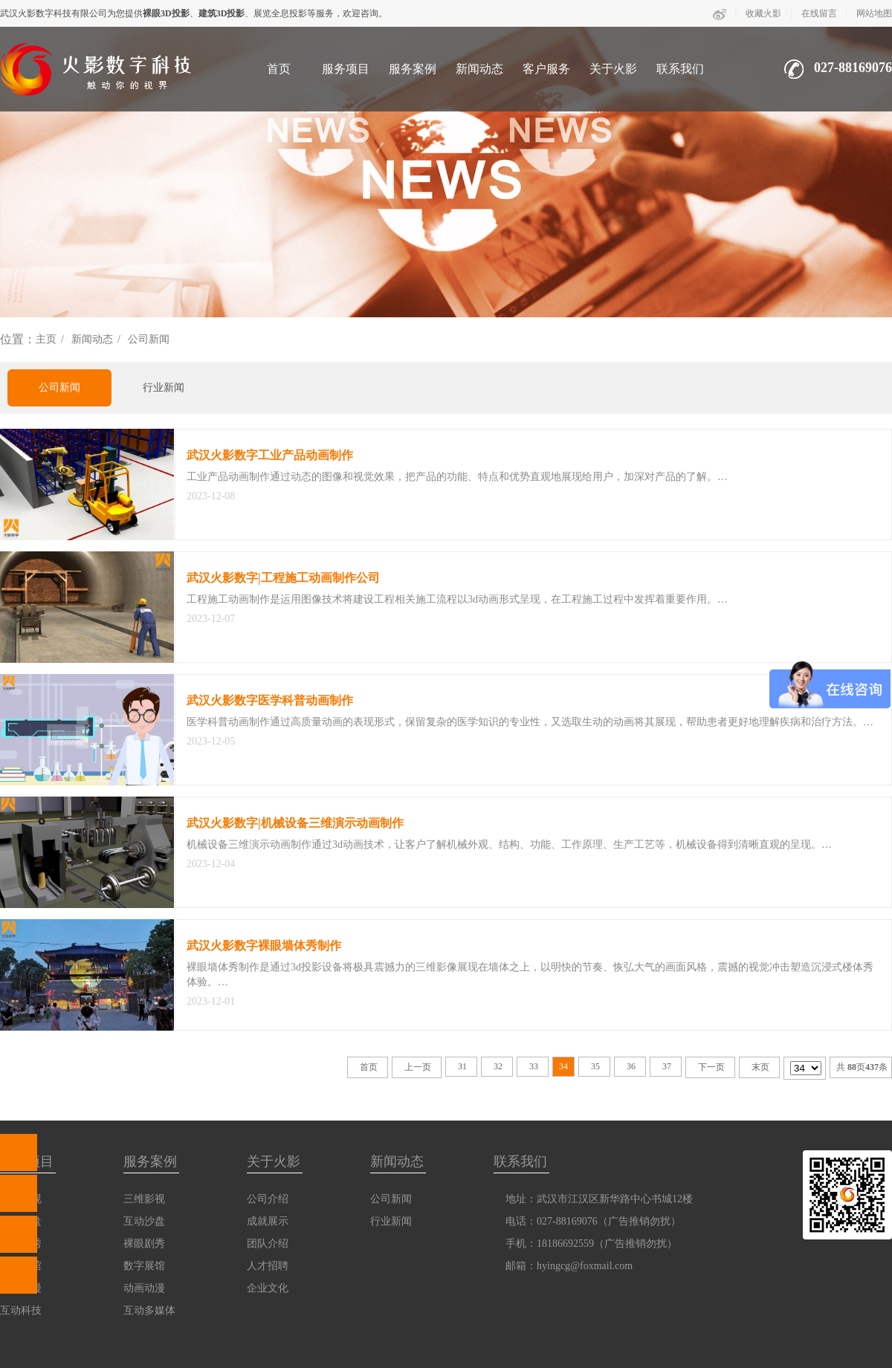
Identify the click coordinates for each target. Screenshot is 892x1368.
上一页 (417, 1067)
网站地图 (874, 13)
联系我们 (680, 68)
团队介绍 (267, 1243)
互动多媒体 (149, 1310)
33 (533, 1066)
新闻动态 (479, 68)
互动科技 (21, 1310)
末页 (760, 1067)
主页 (46, 339)
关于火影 (613, 68)
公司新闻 (148, 339)
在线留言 (819, 13)
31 (462, 1066)
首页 (279, 68)
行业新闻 (163, 387)
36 (631, 1066)
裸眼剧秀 (144, 1243)
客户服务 (546, 68)
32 (498, 1066)
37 (666, 1066)
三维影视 (144, 1199)
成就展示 (267, 1221)
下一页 (711, 1067)
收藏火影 (763, 13)
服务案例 (412, 68)
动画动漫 (144, 1288)
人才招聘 (267, 1265)
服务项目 (345, 68)
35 (595, 1066)
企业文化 (267, 1288)
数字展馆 (144, 1265)
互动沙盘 (144, 1221)
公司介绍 (267, 1199)
